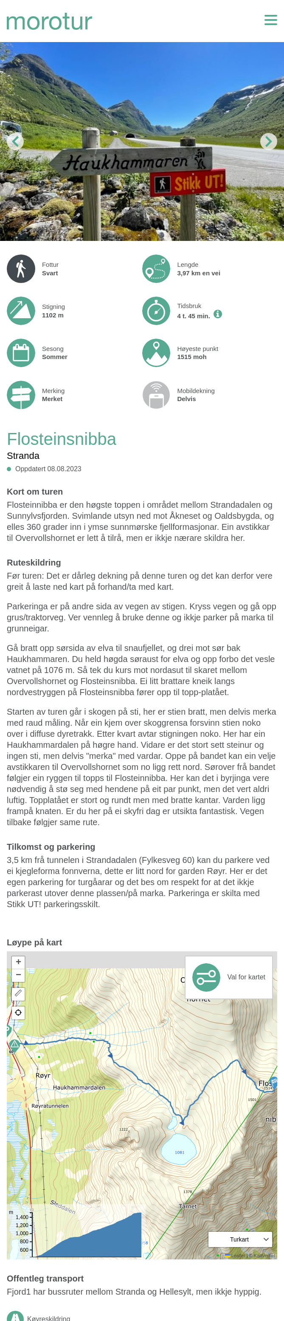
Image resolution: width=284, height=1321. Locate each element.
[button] (274, 1083)
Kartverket (264, 1255)
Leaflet (235, 1255)
